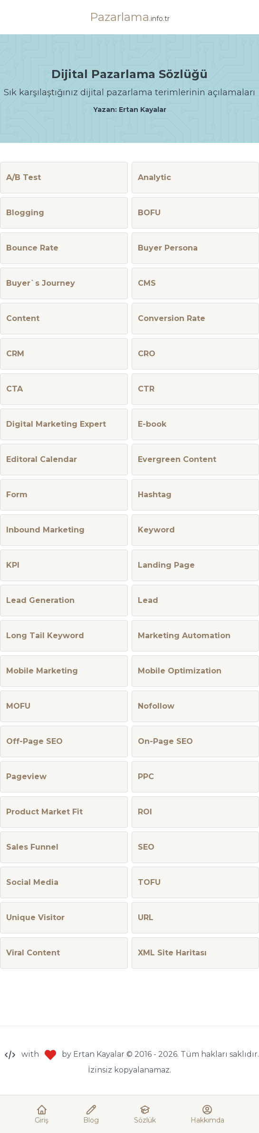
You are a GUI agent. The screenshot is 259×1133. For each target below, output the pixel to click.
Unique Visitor (35, 917)
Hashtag (155, 494)
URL (145, 917)
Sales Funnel (32, 847)
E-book (152, 424)
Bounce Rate (32, 247)
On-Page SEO (165, 741)
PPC (146, 776)
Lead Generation (40, 600)
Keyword (156, 529)
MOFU (18, 706)
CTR (146, 388)
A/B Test (23, 177)
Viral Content (33, 952)
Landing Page (166, 565)
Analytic (154, 177)
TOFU (149, 882)
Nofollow (156, 706)
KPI (12, 565)
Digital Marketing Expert (56, 424)
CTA (14, 388)
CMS (147, 283)
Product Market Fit (44, 811)
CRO (146, 353)
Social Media (32, 882)
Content (22, 318)
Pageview (26, 776)
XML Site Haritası (172, 952)
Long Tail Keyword (45, 635)
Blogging (25, 212)
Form (17, 494)
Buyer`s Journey (40, 283)
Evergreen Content (177, 459)
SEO (146, 847)
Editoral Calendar (41, 459)
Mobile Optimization (179, 670)
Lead (148, 600)
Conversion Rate (171, 318)
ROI (145, 811)
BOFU (149, 212)
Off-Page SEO (34, 741)
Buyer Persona (168, 247)
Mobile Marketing (42, 670)
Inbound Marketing (45, 529)
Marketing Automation (184, 635)
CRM (15, 353)
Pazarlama (130, 17)
